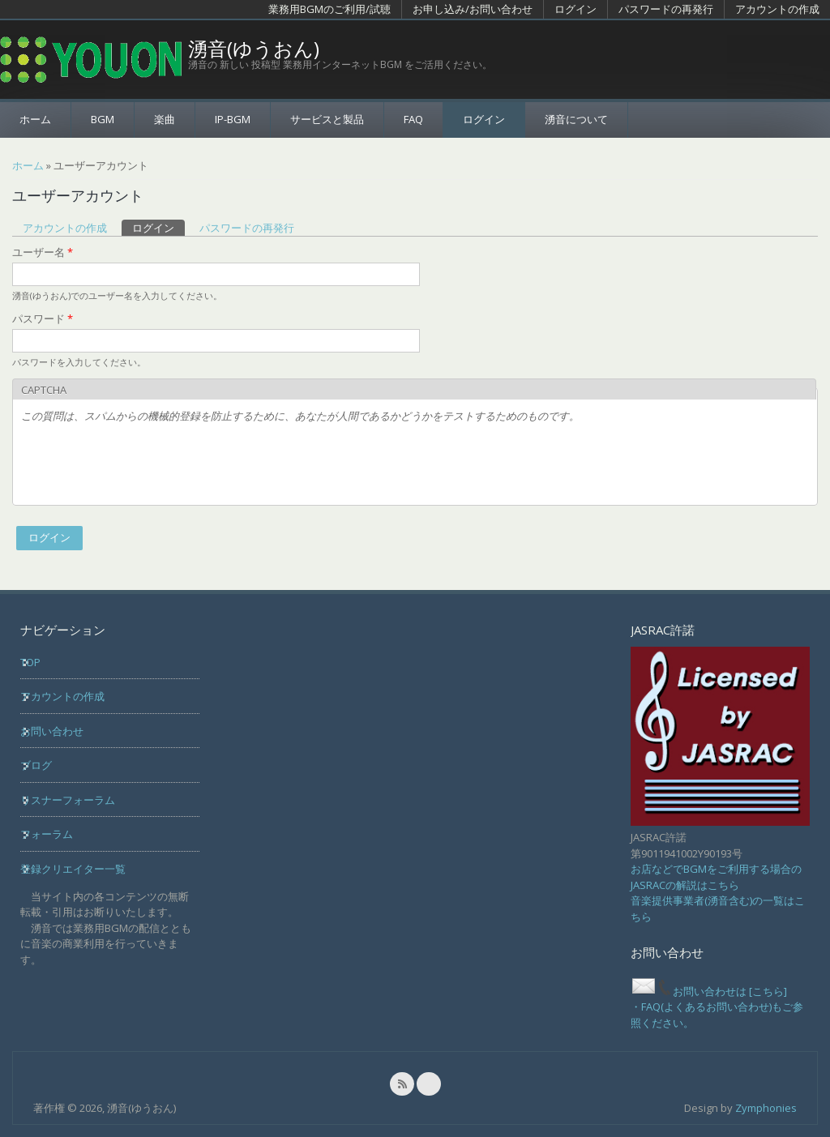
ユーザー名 (42, 252)
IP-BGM (232, 119)
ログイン (575, 9)
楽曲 (164, 119)
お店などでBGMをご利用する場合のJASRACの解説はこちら (716, 876)
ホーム (35, 119)
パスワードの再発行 (665, 9)
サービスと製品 (327, 119)
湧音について (576, 119)
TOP (30, 662)
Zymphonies (766, 1108)
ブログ (36, 765)
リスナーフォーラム (67, 800)
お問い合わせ (51, 731)
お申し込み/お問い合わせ (473, 9)
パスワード (42, 318)
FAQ (413, 119)
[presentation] (144, 465)
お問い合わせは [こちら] (709, 991)
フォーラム (46, 834)
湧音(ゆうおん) (253, 49)
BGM (102, 119)
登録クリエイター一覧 (73, 868)
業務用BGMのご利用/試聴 (329, 9)
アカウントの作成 (777, 9)
